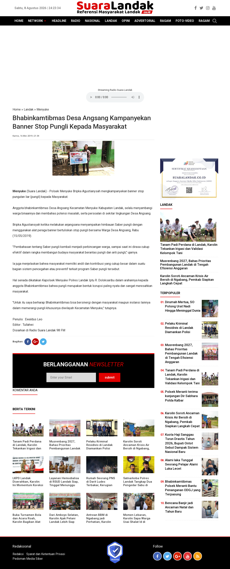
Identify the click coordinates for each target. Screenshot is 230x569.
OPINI (126, 21)
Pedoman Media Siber (28, 558)
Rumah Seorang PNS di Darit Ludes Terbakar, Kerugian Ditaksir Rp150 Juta (100, 483)
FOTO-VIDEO (185, 21)
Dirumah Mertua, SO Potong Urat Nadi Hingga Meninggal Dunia (182, 306)
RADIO (75, 21)
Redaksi (18, 554)
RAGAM (165, 21)
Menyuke (43, 109)
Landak (28, 109)
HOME (19, 21)
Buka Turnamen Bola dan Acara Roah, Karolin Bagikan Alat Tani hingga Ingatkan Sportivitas (27, 522)
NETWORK (35, 21)
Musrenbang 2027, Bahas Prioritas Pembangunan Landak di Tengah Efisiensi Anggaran (64, 448)
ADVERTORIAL (144, 21)
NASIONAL (92, 21)
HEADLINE (59, 21)
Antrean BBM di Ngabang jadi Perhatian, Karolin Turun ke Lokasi (98, 520)
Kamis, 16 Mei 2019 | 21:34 (26, 136)
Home (17, 109)
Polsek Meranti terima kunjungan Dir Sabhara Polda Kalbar (181, 396)
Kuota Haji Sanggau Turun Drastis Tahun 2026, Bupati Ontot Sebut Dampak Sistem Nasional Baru (181, 443)
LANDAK (111, 21)
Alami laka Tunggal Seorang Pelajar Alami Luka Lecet (181, 464)
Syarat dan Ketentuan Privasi (45, 554)
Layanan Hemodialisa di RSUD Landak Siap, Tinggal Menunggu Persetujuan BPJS (64, 483)
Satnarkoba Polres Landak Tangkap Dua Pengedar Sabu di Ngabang (137, 483)
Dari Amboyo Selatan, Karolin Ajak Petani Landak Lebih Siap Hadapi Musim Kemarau (64, 522)
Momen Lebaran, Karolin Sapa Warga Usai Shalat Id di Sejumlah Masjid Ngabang (136, 522)
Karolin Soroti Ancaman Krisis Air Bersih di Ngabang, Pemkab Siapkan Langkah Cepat (136, 448)
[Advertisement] (115, 56)
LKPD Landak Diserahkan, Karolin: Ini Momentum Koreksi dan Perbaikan (28, 483)
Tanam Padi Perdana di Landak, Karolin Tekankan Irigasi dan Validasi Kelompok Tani (27, 448)
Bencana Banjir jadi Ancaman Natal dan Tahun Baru (179, 507)
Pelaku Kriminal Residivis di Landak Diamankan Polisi (99, 445)
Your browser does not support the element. (115, 97)
